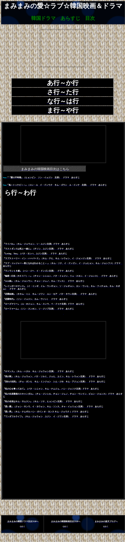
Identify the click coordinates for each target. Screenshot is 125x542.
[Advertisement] (62, 48)
